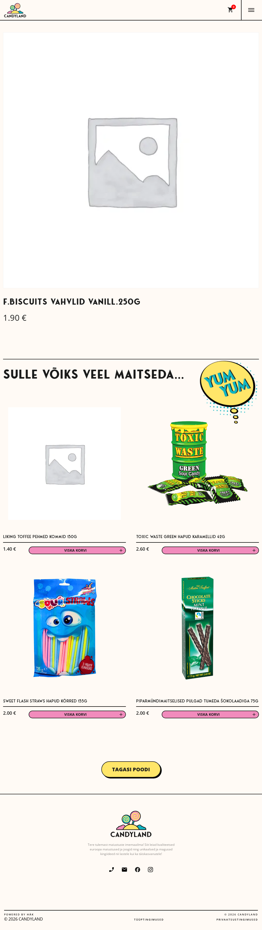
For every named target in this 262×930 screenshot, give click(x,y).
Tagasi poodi (131, 769)
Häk (30, 914)
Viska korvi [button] (75, 550)
